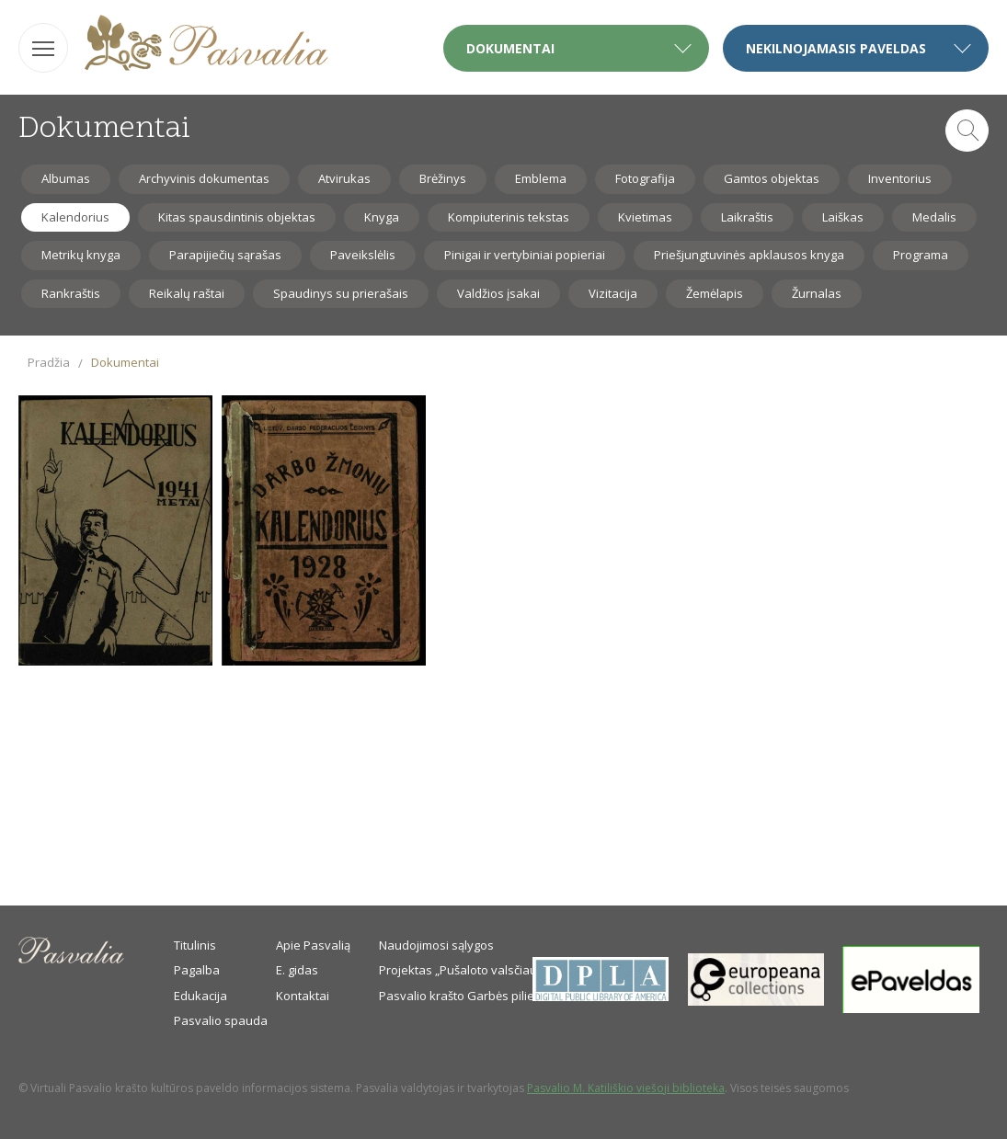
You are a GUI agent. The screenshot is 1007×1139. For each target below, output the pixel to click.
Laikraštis (747, 217)
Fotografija (645, 178)
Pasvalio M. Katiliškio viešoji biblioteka (626, 1088)
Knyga (381, 217)
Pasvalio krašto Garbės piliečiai (466, 995)
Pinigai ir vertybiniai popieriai (524, 254)
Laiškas (843, 217)
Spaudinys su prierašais (340, 293)
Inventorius (900, 178)
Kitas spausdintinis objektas (236, 217)
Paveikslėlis (362, 254)
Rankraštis (70, 293)
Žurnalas (816, 293)
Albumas (65, 178)
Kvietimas (645, 217)
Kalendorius (75, 217)
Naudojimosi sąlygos (436, 945)
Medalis (934, 217)
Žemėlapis (714, 293)
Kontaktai (302, 995)
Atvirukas (344, 178)
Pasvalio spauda (221, 1020)
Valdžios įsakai (498, 293)
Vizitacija (613, 293)
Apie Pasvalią (313, 945)
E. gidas (297, 970)
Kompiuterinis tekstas (508, 217)
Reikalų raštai (186, 293)
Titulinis (195, 945)
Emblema (540, 178)
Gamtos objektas (771, 178)
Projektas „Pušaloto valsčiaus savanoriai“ (495, 970)
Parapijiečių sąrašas (225, 254)
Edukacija (200, 995)
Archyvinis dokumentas (204, 178)
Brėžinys (442, 178)
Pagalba (197, 970)
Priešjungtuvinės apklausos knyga (749, 254)
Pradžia (49, 362)
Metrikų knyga (80, 254)
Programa (920, 254)
